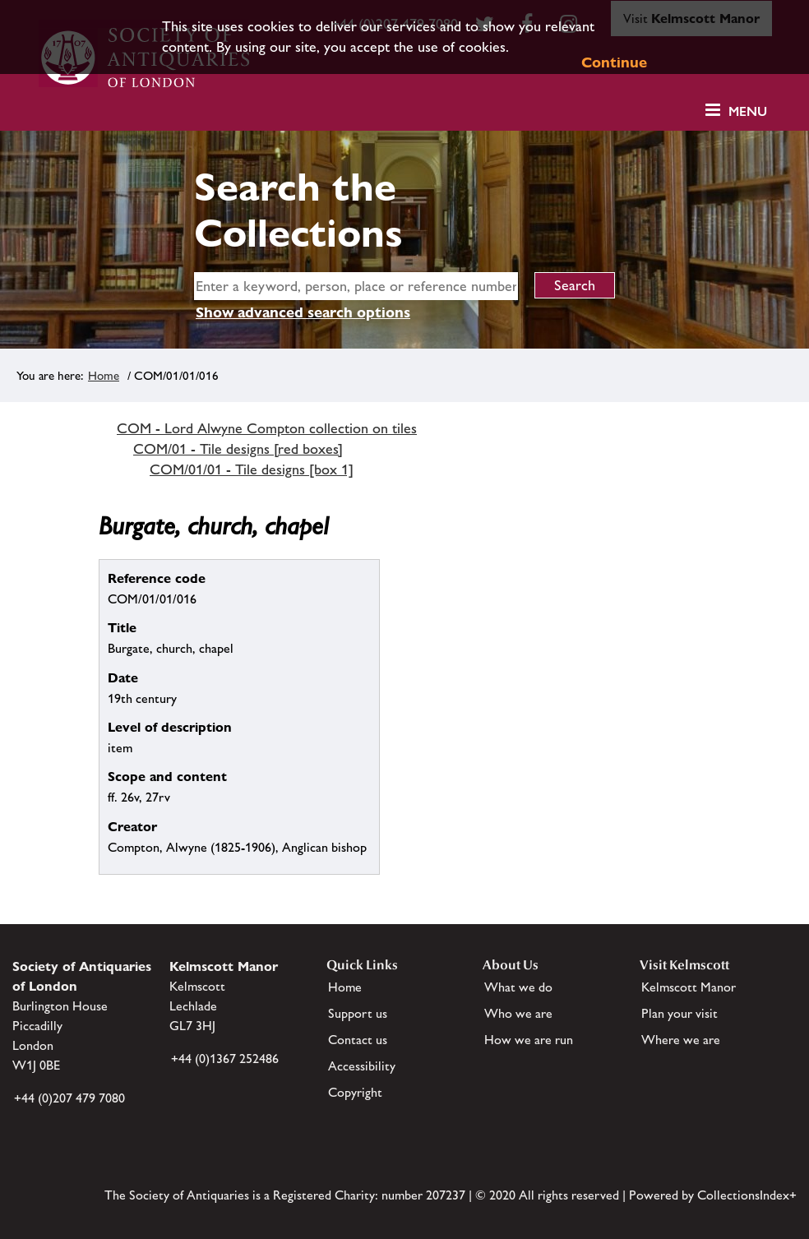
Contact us (357, 1039)
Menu (747, 111)
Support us (357, 1013)
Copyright (355, 1092)
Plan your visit (679, 1013)
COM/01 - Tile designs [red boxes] (238, 449)
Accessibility (361, 1066)
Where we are (680, 1039)
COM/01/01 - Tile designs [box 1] (252, 469)
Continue (614, 62)
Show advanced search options (303, 312)
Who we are (518, 1013)
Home (103, 375)
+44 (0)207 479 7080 (69, 1098)
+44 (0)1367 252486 (225, 1058)
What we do (518, 987)
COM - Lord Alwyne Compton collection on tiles (267, 428)
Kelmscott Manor (688, 987)
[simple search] (356, 286)
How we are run (528, 1039)
